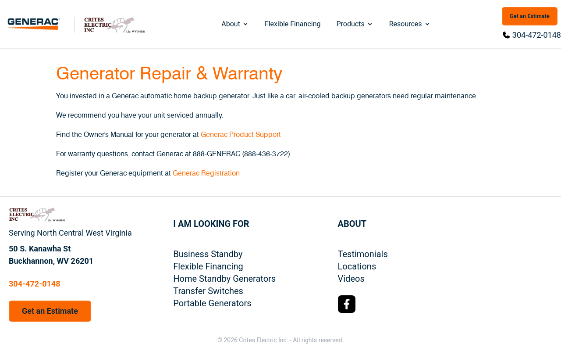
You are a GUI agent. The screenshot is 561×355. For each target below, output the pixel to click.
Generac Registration (206, 173)
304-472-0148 (536, 34)
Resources (410, 24)
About (235, 24)
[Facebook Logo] (346, 304)
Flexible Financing (293, 24)
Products (354, 24)
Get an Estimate (530, 16)
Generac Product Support (241, 134)
